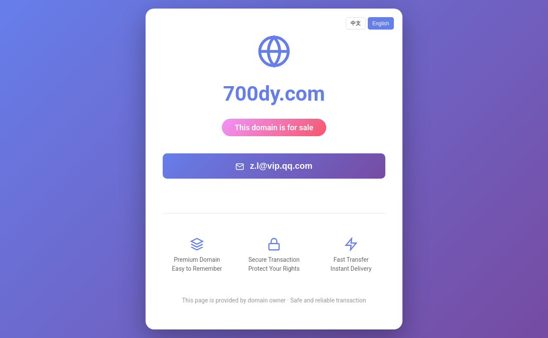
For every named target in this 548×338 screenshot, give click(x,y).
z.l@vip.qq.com (274, 166)
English (380, 24)
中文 (356, 23)
